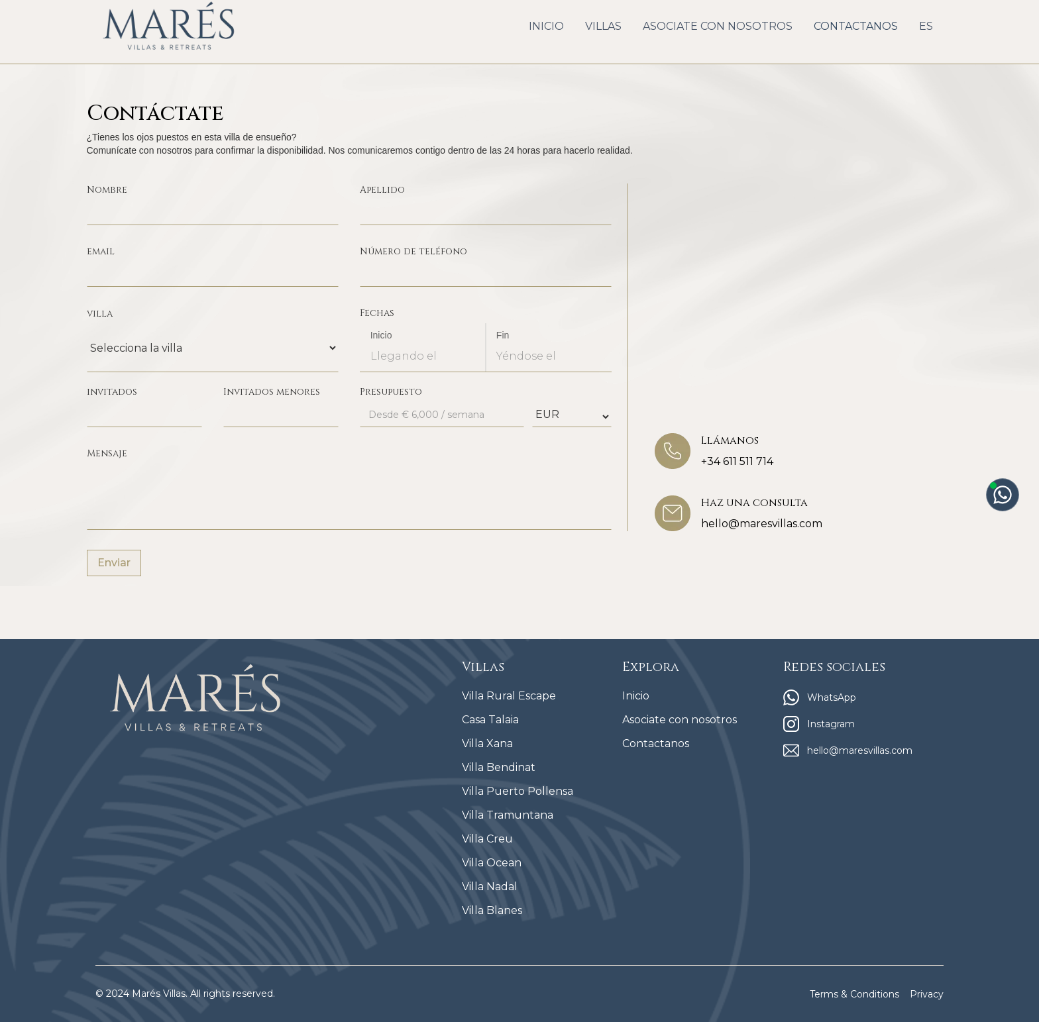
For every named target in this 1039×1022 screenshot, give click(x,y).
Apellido (382, 189)
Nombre (107, 189)
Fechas (377, 313)
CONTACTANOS (856, 26)
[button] (603, 26)
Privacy (927, 994)
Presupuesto (391, 391)
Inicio (381, 335)
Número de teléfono (413, 251)
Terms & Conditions (854, 994)
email (101, 251)
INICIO (546, 26)
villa (100, 313)
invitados (112, 391)
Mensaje (107, 453)
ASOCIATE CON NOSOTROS (718, 26)
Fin (503, 335)
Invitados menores (271, 391)
